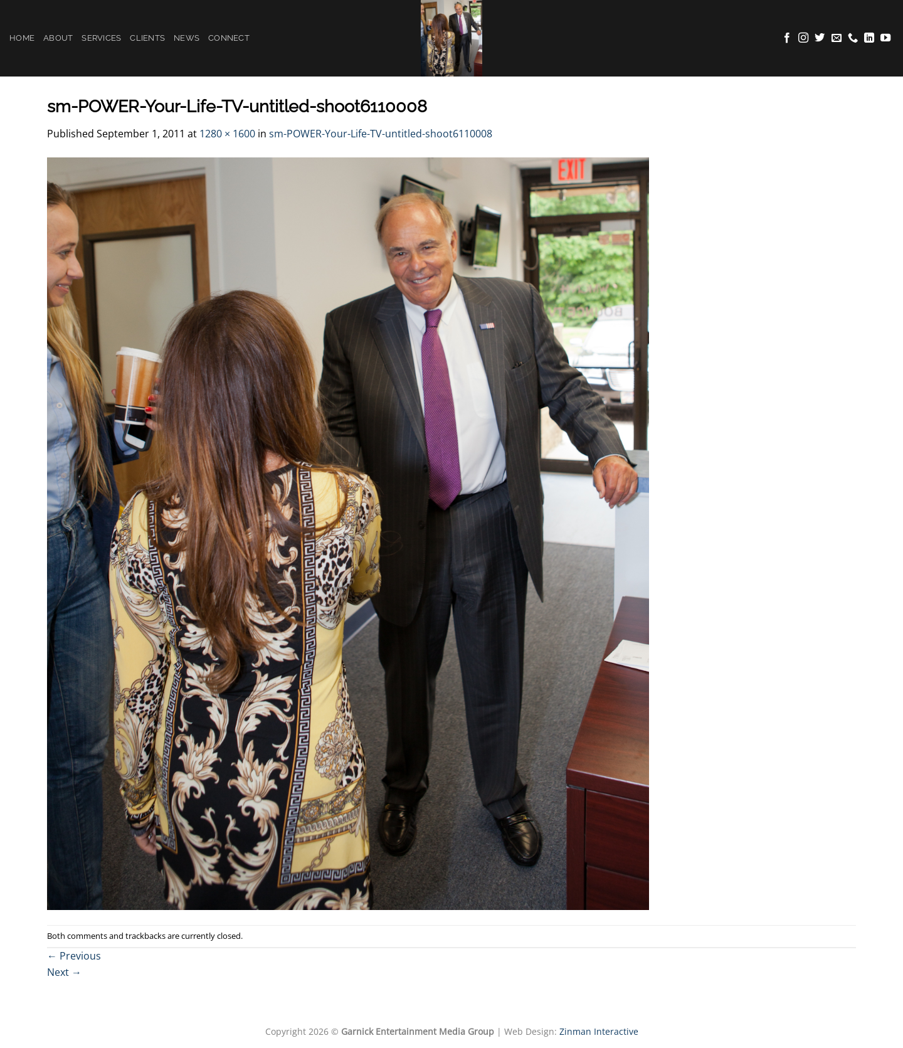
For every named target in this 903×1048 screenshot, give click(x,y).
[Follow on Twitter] (820, 38)
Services (101, 38)
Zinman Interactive (598, 1031)
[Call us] (853, 38)
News (186, 38)
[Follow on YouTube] (885, 38)
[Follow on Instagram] (803, 38)
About (58, 38)
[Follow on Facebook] (787, 38)
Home (21, 38)
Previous (74, 956)
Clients (147, 38)
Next (64, 972)
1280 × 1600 (227, 133)
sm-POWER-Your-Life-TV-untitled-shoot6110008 (380, 133)
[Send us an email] (837, 38)
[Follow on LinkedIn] (869, 38)
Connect (229, 38)
